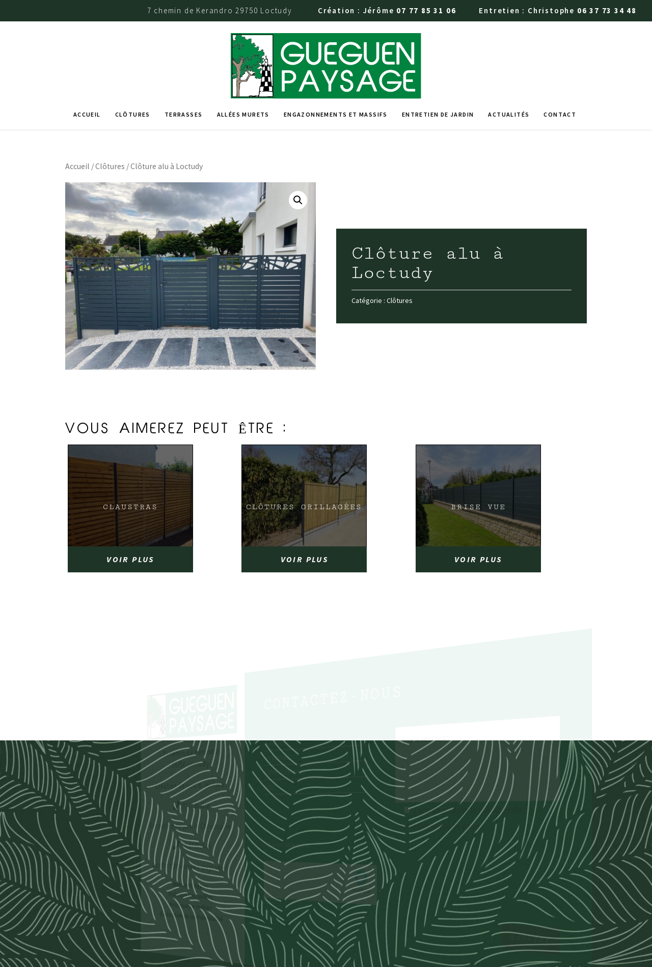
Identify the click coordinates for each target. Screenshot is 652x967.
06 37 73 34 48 (607, 10)
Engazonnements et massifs (336, 64)
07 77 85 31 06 (426, 10)
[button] (298, 150)
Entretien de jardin (438, 64)
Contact (560, 64)
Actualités (508, 64)
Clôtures (132, 64)
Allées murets (243, 64)
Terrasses (184, 64)
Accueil (87, 64)
